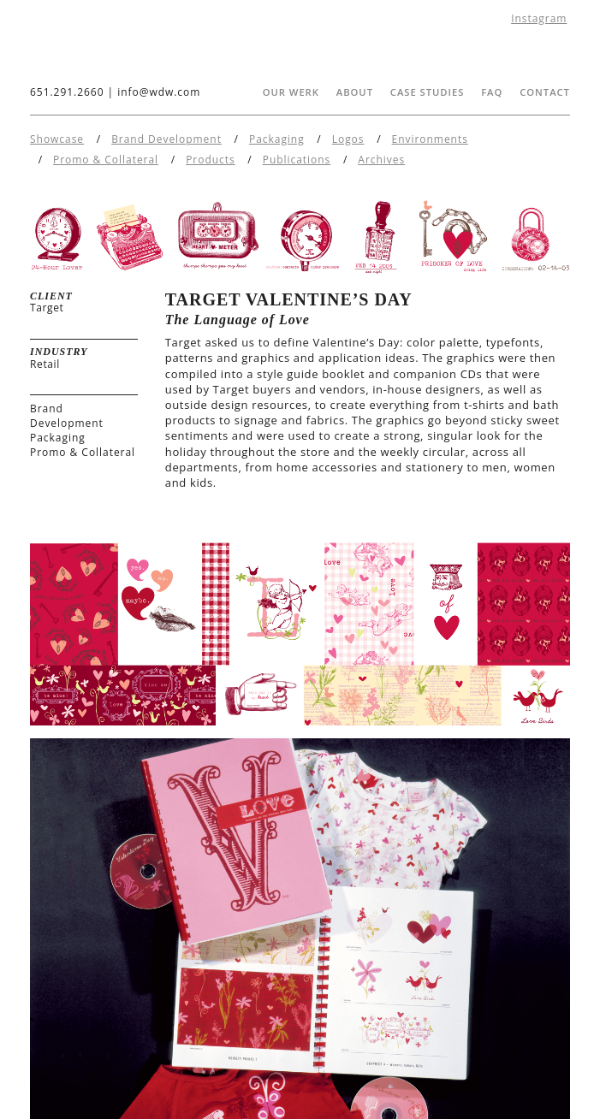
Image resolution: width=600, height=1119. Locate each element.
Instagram (539, 18)
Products (210, 159)
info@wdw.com (158, 92)
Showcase (57, 139)
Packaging (277, 139)
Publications (297, 159)
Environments (430, 139)
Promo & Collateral (105, 159)
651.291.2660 (67, 92)
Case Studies (427, 92)
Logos (348, 139)
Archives (381, 159)
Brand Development (166, 139)
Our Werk (291, 92)
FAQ (491, 92)
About (354, 92)
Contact (545, 92)
